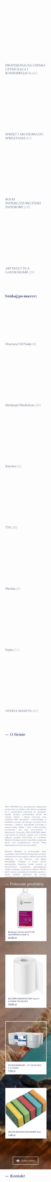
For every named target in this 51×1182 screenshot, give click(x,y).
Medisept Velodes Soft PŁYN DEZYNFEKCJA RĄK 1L (21, 933)
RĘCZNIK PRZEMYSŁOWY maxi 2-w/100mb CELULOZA (24, 999)
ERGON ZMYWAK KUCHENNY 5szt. (24, 1132)
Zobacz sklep (25, 1160)
